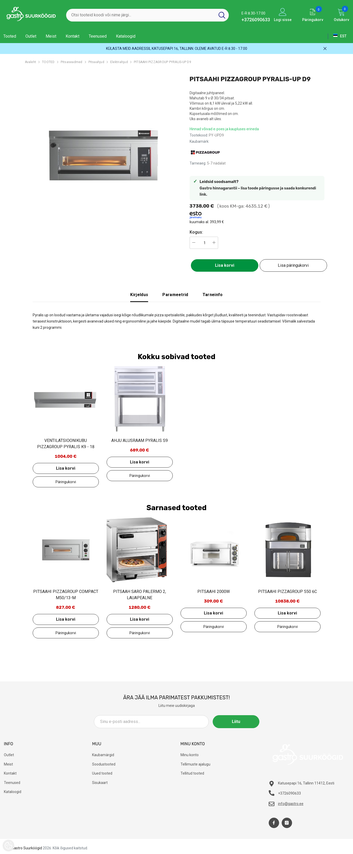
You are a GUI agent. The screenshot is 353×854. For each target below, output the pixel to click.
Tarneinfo (213, 294)
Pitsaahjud (96, 62)
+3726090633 (255, 19)
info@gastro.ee (290, 804)
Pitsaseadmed (71, 62)
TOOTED (48, 62)
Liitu (236, 721)
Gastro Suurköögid (27, 848)
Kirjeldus (139, 294)
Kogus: (196, 232)
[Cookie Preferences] (8, 845)
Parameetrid (175, 294)
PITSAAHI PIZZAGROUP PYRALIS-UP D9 (162, 62)
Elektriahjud (119, 62)
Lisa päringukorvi (293, 265)
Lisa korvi (224, 265)
